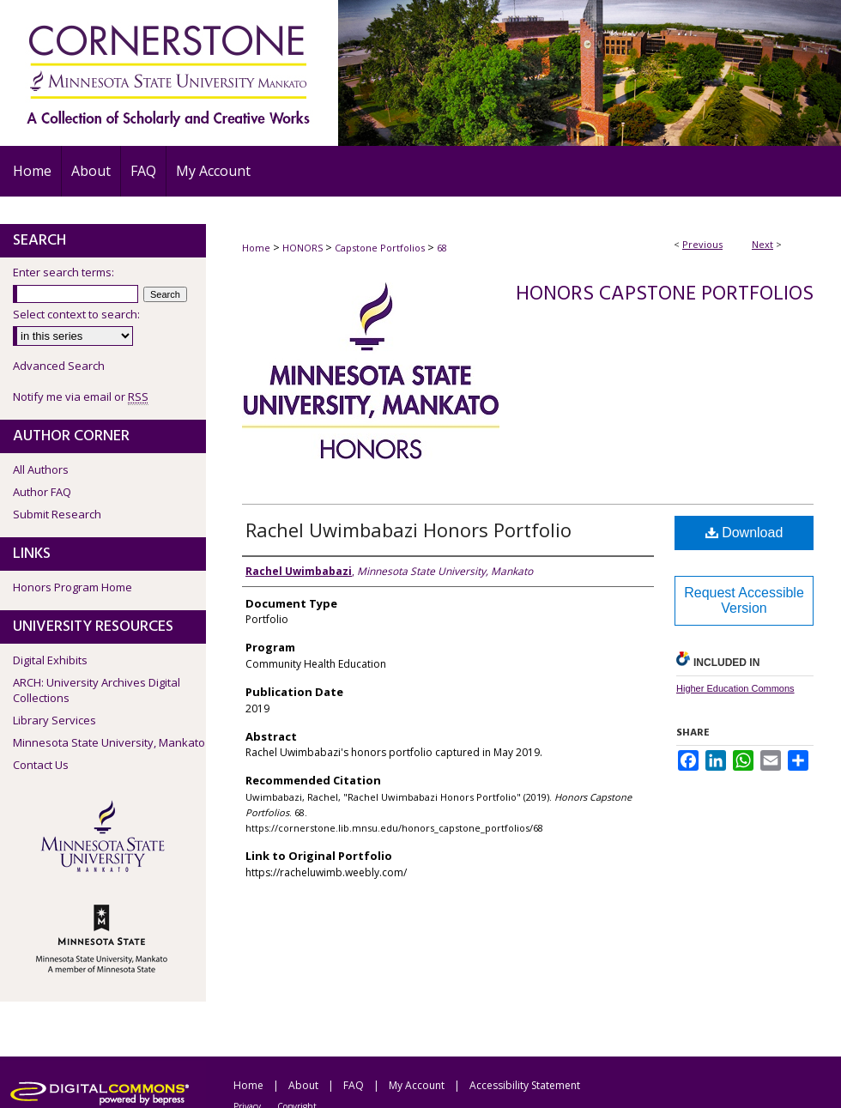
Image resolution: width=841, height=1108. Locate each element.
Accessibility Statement (524, 1085)
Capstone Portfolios (380, 247)
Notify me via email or (80, 396)
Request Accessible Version (744, 600)
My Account (417, 1085)
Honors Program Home (72, 587)
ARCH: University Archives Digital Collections (96, 690)
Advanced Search (59, 365)
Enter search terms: (63, 272)
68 (442, 247)
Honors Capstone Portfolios (665, 294)
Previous (702, 244)
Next (762, 244)
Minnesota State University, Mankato (109, 742)
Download (744, 532)
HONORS (302, 247)
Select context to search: (76, 314)
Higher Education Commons (735, 688)
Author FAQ (42, 492)
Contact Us (41, 764)
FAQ (353, 1085)
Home (256, 247)
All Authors (41, 469)
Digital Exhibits (50, 660)
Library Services (54, 720)
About (303, 1085)
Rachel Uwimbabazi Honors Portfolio (408, 529)
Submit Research (57, 514)
